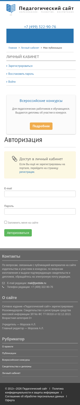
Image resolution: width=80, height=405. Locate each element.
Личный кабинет (11, 373)
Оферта (10, 400)
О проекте (7, 346)
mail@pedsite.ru (37, 283)
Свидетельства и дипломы (16, 366)
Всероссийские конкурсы (41, 100)
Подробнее (41, 126)
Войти (12, 81)
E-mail (8, 188)
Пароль (9, 206)
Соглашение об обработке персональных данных (34, 396)
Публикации (9, 353)
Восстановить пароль (21, 73)
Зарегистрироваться (20, 65)
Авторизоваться (18, 233)
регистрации (26, 171)
